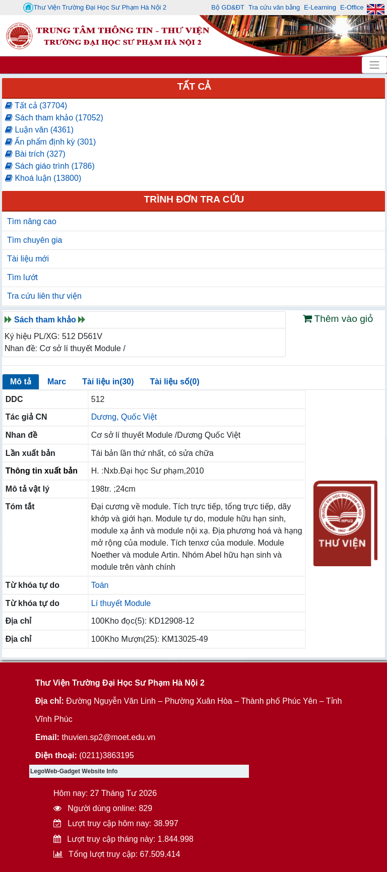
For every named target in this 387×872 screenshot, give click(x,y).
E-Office (352, 7)
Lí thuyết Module (121, 603)
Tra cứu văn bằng (274, 7)
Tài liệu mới (28, 258)
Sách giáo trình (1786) (50, 166)
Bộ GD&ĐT (227, 7)
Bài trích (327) (35, 154)
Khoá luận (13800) (43, 178)
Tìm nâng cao (31, 221)
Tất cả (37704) (36, 105)
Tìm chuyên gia (34, 240)
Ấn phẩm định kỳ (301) (50, 142)
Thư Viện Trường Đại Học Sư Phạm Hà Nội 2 (94, 8)
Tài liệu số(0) (175, 381)
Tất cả (194, 86)
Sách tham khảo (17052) (54, 117)
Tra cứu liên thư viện (44, 296)
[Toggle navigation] (374, 65)
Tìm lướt (22, 277)
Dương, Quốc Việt (124, 417)
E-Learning (320, 7)
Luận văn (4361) (39, 129)
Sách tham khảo (45, 319)
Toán (100, 585)
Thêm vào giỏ (338, 318)
